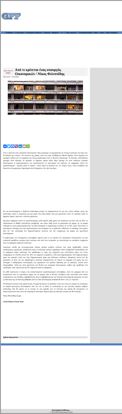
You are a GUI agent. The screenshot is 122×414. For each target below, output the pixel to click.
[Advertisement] (72, 16)
